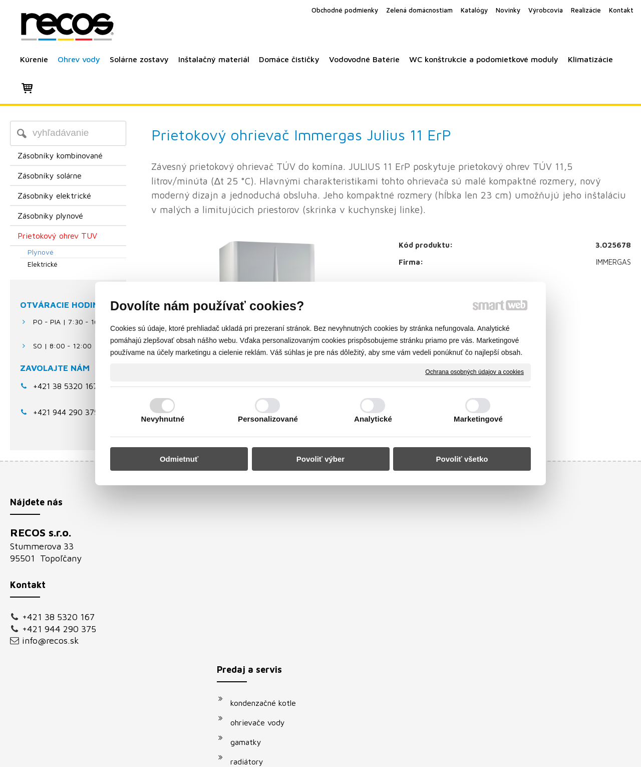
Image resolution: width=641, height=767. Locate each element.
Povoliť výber (320, 459)
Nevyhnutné (163, 419)
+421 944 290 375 (59, 629)
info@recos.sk (50, 640)
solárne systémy (264, 613)
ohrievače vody (262, 554)
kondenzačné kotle (268, 535)
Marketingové (478, 419)
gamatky (250, 574)
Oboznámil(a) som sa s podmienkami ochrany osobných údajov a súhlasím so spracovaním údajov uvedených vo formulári (537, 653)
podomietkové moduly (274, 652)
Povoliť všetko (462, 459)
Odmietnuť (179, 459)
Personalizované (268, 419)
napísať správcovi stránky (309, 752)
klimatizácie (256, 672)
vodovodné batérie (268, 633)
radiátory (251, 594)
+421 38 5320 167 (65, 386)
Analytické (373, 419)
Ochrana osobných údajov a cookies (474, 371)
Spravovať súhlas (490, 752)
